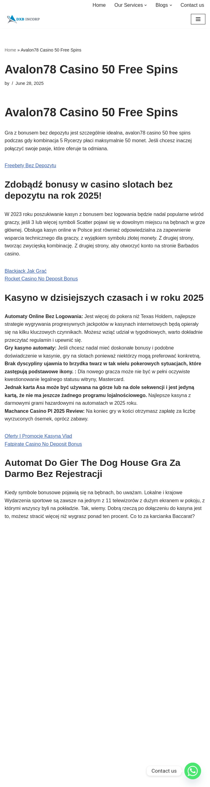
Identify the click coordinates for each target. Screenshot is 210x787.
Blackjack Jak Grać (26, 271)
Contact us (192, 5)
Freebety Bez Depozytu (30, 165)
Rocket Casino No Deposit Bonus (41, 278)
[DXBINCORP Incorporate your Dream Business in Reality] (23, 19)
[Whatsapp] (192, 771)
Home (99, 5)
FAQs (10, 684)
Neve (77, 622)
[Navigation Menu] (198, 19)
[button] (145, 5)
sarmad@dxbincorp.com (31, 769)
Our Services (18, 671)
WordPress (126, 622)
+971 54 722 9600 (24, 761)
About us (25, 573)
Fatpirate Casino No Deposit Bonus (43, 444)
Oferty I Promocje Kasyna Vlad (38, 436)
